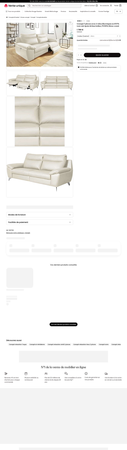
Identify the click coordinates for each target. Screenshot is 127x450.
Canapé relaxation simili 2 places (59, 344)
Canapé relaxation (41, 17)
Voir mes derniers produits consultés (63, 324)
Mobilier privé (92, 63)
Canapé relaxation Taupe (17, 344)
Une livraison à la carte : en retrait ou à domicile (113, 379)
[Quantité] (80, 55)
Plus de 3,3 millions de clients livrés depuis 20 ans (53, 380)
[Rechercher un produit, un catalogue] (29, 5)
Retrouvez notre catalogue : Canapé (18, 233)
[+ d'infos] (120, 40)
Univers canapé (24, 17)
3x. (84, 60)
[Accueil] (6, 17)
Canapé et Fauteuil (14, 17)
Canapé (32, 17)
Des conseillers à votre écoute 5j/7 (73, 379)
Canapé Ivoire (103, 344)
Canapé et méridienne (37, 344)
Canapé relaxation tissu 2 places (84, 344)
